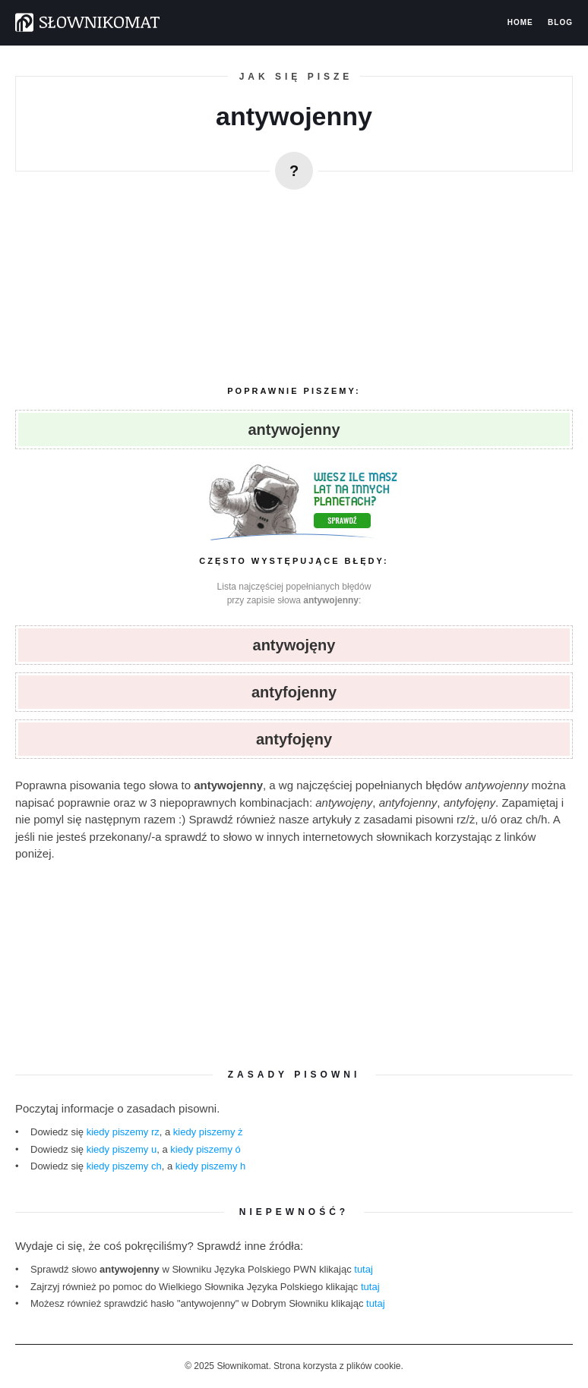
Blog (560, 23)
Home (520, 23)
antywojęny (294, 645)
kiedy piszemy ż (208, 1132)
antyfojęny (294, 739)
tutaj (363, 1269)
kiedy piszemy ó (205, 1149)
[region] (294, 281)
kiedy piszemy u (121, 1149)
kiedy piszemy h (210, 1166)
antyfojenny (294, 692)
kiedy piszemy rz (123, 1132)
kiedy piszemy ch (124, 1166)
